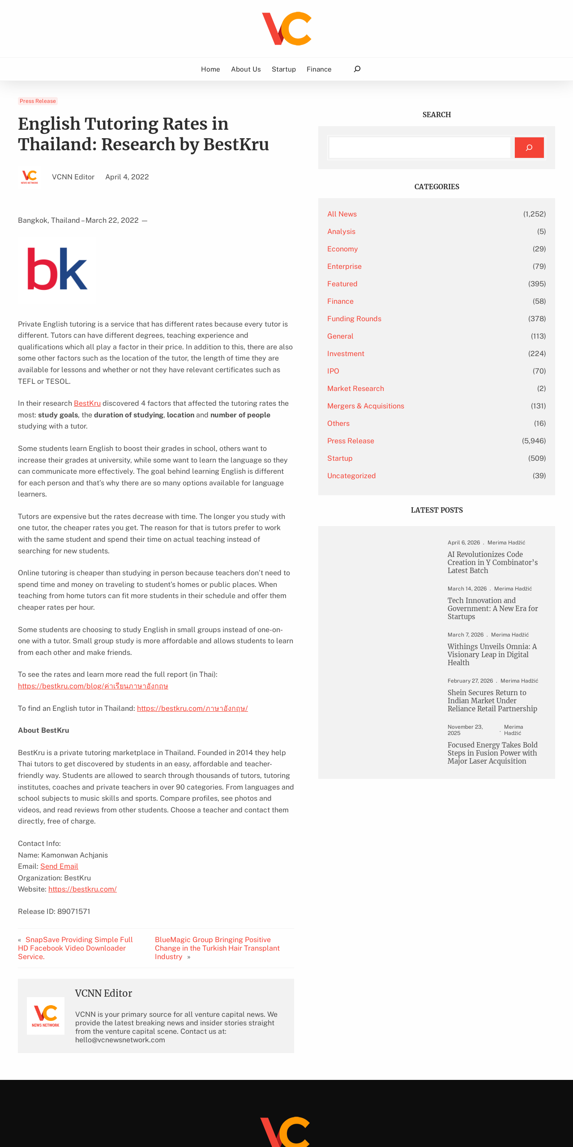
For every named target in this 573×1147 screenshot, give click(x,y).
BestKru (87, 392)
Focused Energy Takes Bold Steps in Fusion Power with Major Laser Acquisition (491, 784)
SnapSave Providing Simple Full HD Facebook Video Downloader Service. (81, 863)
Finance (406, 301)
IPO (399, 371)
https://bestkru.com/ (82, 809)
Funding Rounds (420, 318)
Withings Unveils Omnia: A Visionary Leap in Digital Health (493, 669)
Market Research (421, 388)
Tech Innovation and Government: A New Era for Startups (492, 620)
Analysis (407, 231)
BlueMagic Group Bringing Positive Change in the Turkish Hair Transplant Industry (267, 863)
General (406, 336)
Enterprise (410, 266)
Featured (408, 284)
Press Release (38, 101)
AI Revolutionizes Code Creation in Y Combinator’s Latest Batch (490, 568)
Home (210, 69)
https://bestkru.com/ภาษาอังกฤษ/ (192, 639)
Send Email (59, 786)
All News (408, 214)
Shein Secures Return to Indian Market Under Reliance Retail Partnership (492, 721)
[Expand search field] (357, 69)
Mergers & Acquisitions (431, 406)
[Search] (529, 147)
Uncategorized (417, 476)
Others (404, 423)
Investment (411, 353)
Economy (408, 249)
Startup (406, 458)
